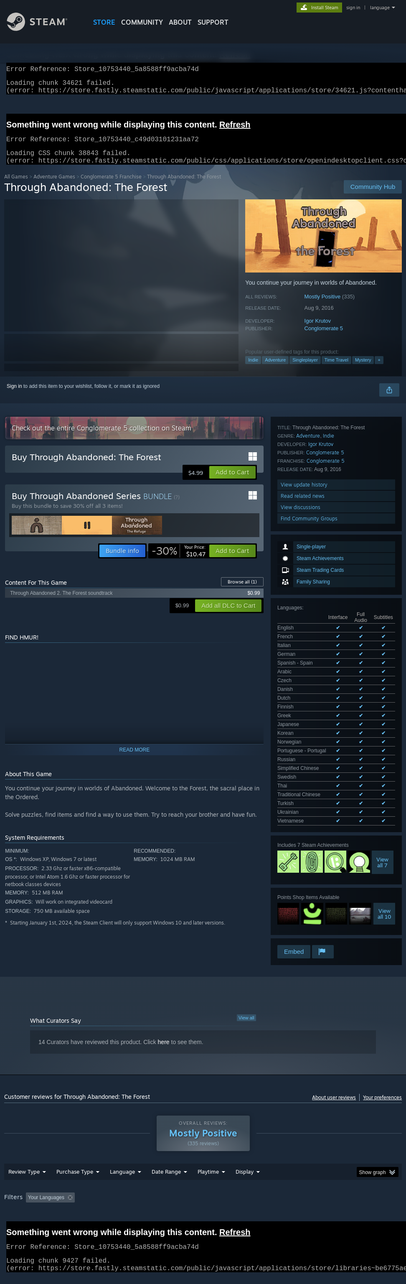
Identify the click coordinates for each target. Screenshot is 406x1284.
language (380, 7)
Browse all (242, 592)
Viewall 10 (384, 650)
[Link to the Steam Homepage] (43, 28)
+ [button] (379, 369)
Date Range (166, 1151)
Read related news (303, 754)
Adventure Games (54, 186)
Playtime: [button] (195, 1177)
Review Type (24, 1151)
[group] (203, 1182)
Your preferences (382, 1065)
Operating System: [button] (325, 1177)
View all (246, 985)
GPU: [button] (12, 1188)
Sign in (14, 396)
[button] (232, 482)
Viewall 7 (382, 598)
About (180, 22)
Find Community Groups (309, 776)
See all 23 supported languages (312, 559)
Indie (253, 369)
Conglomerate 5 (323, 338)
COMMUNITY (142, 22)
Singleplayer (305, 369)
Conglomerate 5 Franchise (111, 186)
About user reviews (334, 1065)
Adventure (275, 369)
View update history (304, 742)
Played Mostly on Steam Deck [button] (254, 1177)
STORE (104, 22)
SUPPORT (213, 22)
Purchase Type (74, 1151)
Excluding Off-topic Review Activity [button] (130, 1177)
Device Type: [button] (48, 1188)
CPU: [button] (368, 1177)
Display (245, 1151)
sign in (353, 7)
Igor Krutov (317, 331)
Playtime (208, 1151)
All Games (16, 186)
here (164, 1009)
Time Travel (336, 369)
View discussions (300, 765)
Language (122, 1151)
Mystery (363, 369)
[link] (178, 561)
